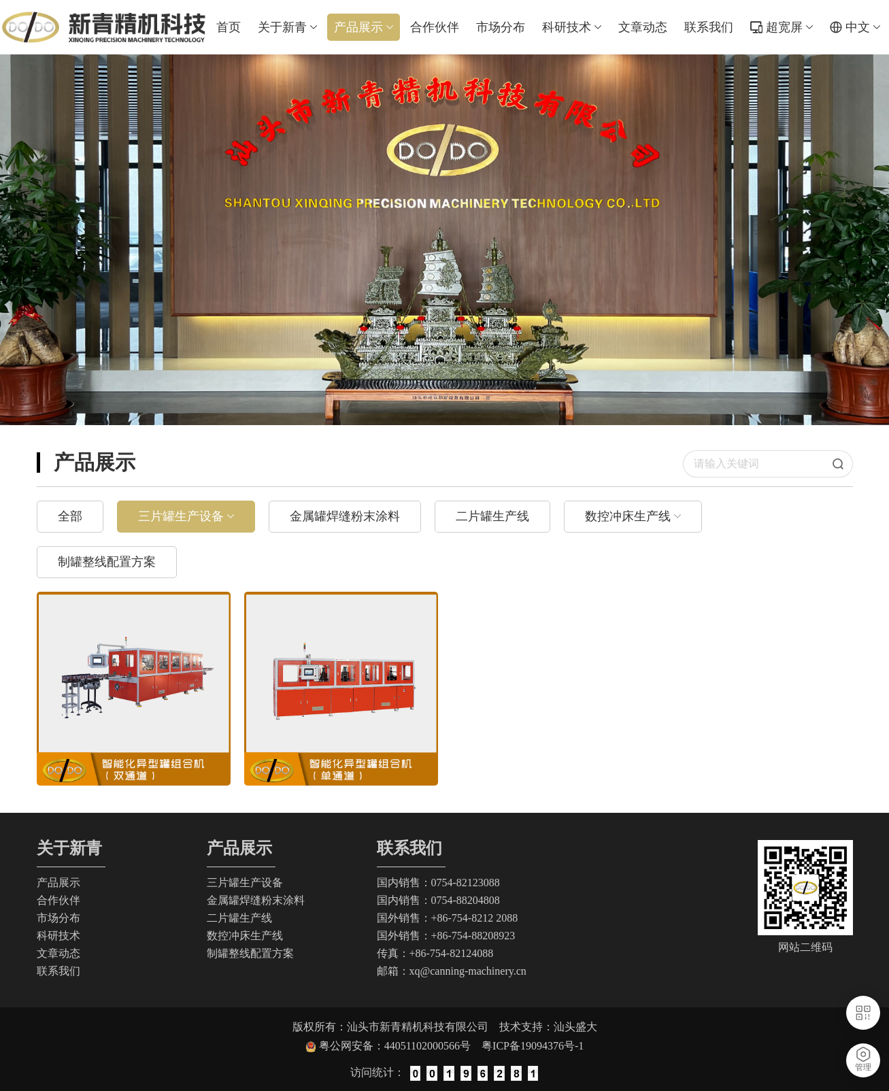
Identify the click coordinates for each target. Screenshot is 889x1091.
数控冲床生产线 (628, 516)
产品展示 (363, 27)
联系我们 (708, 27)
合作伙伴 (434, 27)
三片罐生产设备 (181, 516)
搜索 (843, 463)
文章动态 (642, 27)
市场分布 (500, 27)
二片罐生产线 (492, 516)
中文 (862, 27)
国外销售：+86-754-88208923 (446, 935)
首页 (228, 27)
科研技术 (571, 27)
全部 (70, 516)
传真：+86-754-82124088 (435, 953)
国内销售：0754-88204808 (438, 900)
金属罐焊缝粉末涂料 (345, 516)
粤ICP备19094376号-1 (533, 1046)
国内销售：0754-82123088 (438, 882)
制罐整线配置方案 (107, 562)
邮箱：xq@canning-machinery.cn (451, 971)
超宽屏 (789, 27)
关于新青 (287, 27)
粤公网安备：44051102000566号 (400, 1046)
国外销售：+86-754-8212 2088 (447, 918)
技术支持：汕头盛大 (548, 1027)
